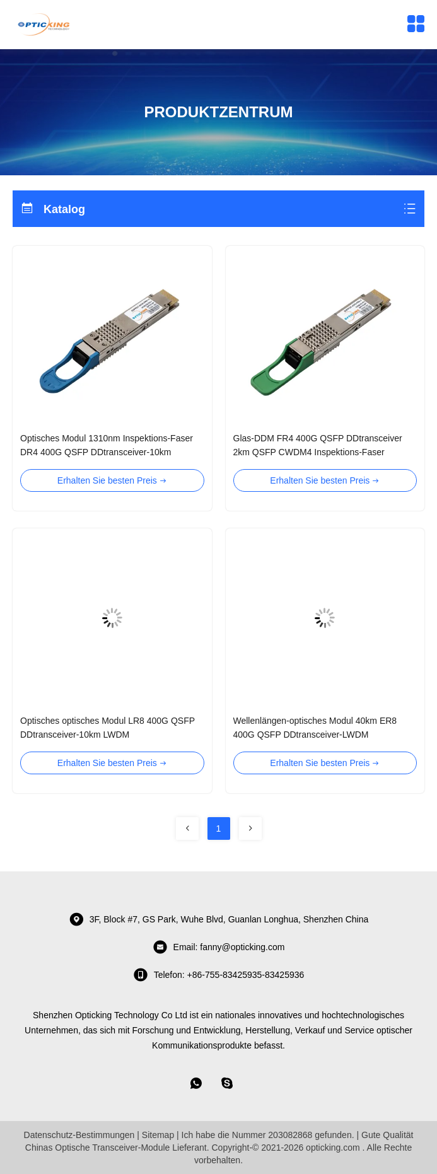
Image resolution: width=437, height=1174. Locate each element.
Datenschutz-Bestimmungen (79, 1135)
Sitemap (158, 1135)
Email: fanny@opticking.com (219, 947)
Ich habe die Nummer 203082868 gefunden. (268, 1135)
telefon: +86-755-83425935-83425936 (219, 974)
